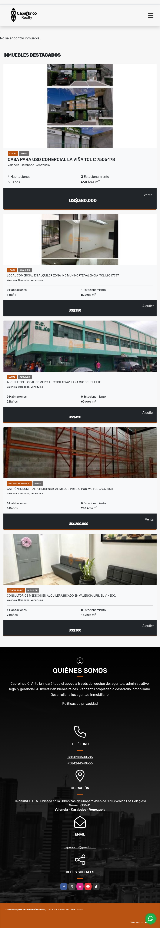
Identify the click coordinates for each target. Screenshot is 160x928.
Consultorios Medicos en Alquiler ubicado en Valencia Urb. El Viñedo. (61, 595)
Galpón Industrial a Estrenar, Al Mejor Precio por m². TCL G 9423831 (60, 489)
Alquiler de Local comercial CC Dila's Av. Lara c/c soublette (54, 382)
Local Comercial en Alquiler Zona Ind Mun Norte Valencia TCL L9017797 (63, 275)
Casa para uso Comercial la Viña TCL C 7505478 (61, 159)
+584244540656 (80, 763)
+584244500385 (80, 757)
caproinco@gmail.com (80, 847)
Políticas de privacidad (80, 704)
